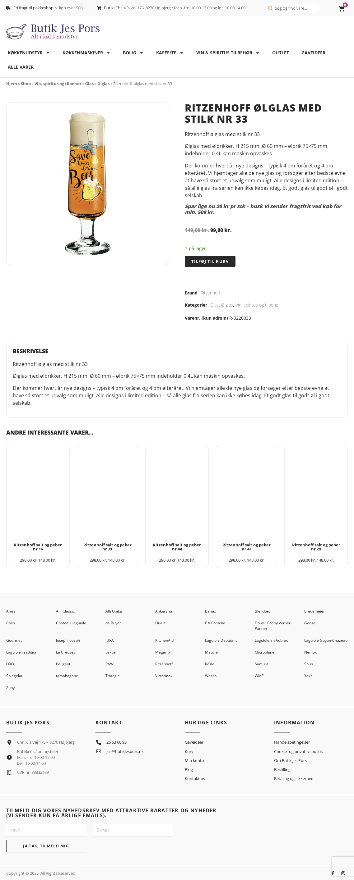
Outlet (280, 53)
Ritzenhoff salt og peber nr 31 (107, 547)
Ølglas (103, 83)
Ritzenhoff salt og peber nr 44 (177, 547)
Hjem (11, 83)
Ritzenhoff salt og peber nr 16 (38, 547)
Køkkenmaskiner (86, 53)
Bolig (133, 53)
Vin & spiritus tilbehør (228, 53)
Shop (26, 83)
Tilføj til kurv (210, 261)
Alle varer (21, 67)
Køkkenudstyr (29, 53)
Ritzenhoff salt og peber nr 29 (316, 547)
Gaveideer (313, 53)
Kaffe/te (170, 53)
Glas (89, 83)
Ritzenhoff (210, 293)
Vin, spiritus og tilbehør (58, 83)
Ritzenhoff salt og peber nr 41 (246, 547)
